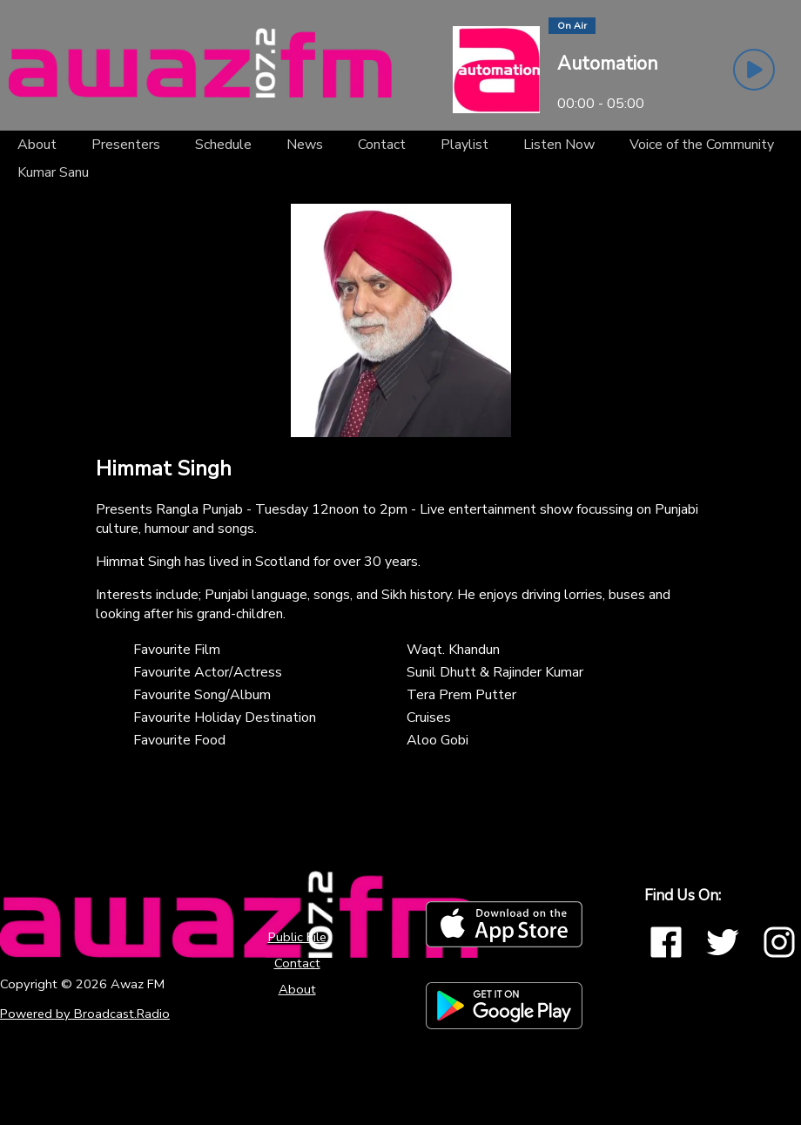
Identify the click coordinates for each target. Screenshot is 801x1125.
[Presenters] (126, 144)
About (297, 989)
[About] (37, 144)
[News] (304, 144)
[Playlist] (464, 144)
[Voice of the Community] (701, 144)
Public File (297, 937)
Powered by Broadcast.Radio (85, 1013)
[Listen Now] (559, 144)
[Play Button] (754, 70)
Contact (297, 963)
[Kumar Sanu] (53, 172)
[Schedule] (223, 144)
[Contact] (381, 144)
